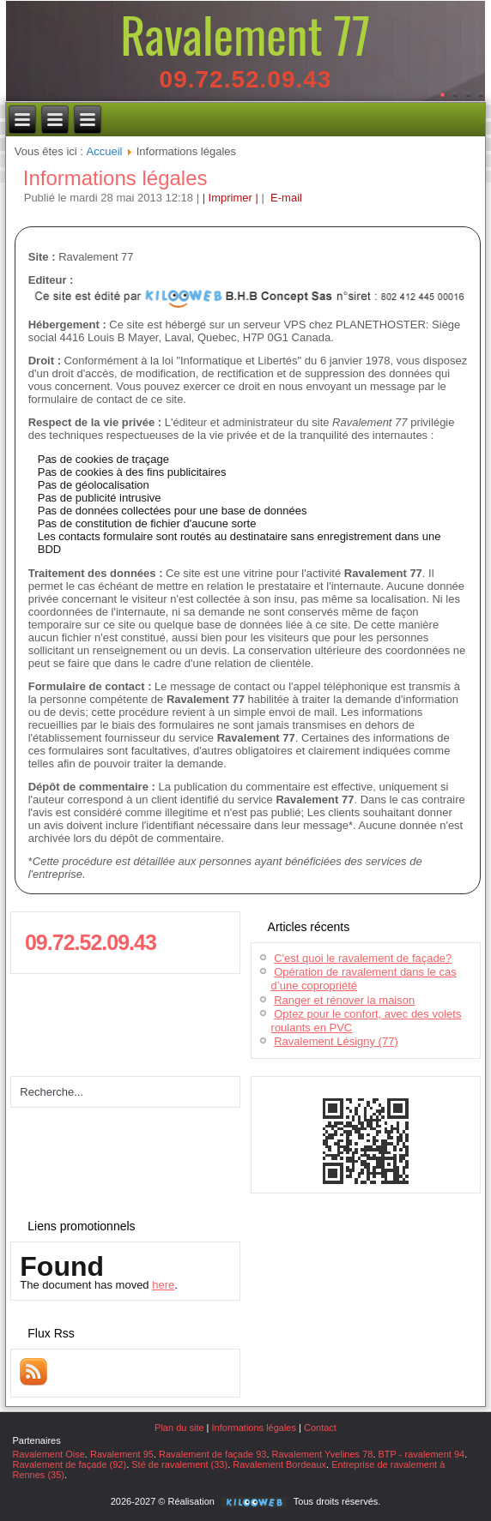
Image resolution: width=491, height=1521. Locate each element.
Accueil (105, 151)
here (163, 1284)
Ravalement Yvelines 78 (322, 1454)
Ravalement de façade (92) (69, 1464)
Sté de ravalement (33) (179, 1464)
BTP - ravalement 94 (422, 1454)
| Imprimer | (230, 197)
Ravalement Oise (48, 1454)
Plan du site (179, 1427)
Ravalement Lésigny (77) (336, 1041)
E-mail (285, 197)
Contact (320, 1427)
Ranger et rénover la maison (344, 1000)
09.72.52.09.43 (246, 79)
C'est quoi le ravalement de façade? (363, 958)
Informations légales (115, 177)
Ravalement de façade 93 (212, 1454)
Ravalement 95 (122, 1454)
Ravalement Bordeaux (279, 1464)
